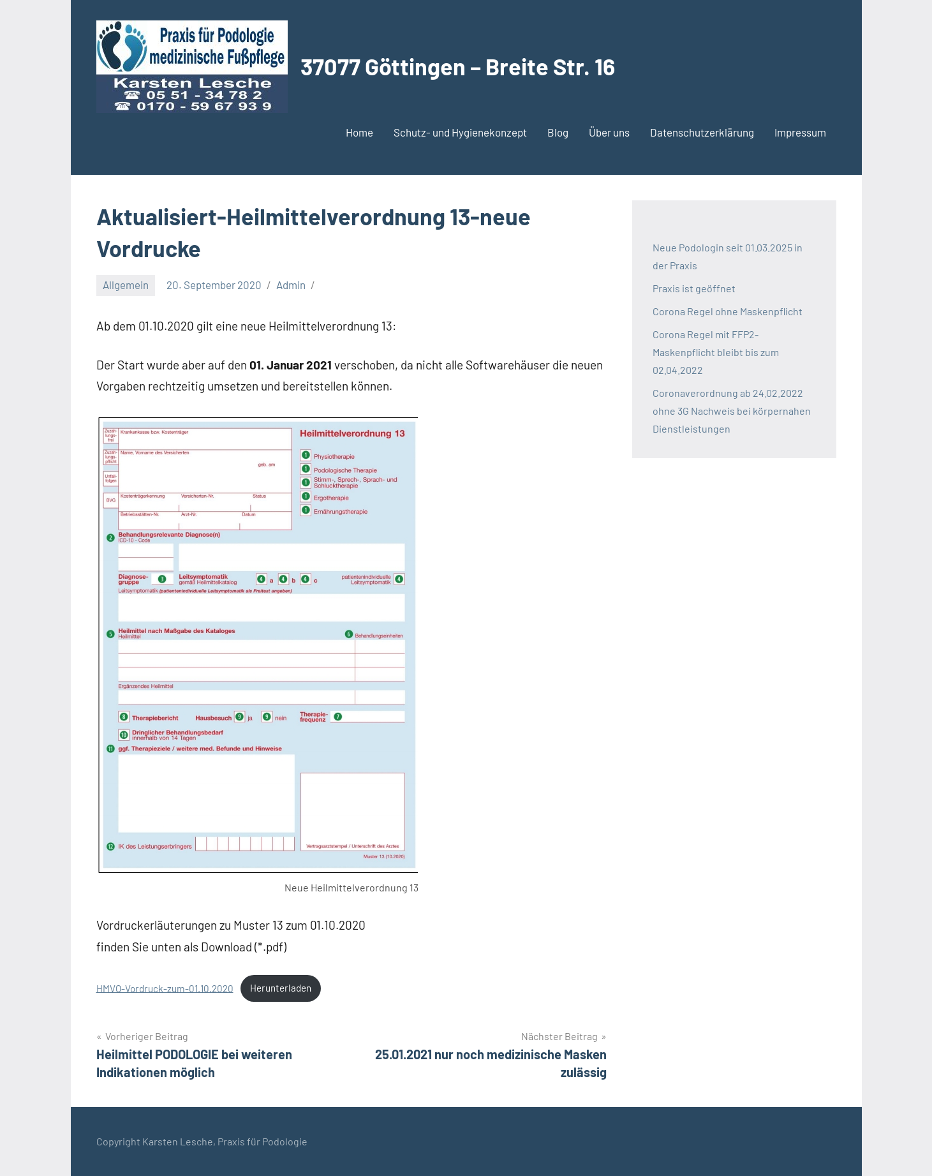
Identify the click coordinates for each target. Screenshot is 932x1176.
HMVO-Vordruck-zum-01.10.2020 (164, 988)
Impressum (800, 132)
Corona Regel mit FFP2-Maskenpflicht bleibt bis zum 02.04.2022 (716, 352)
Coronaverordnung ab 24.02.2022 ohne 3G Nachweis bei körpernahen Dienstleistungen (732, 411)
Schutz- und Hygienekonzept (460, 132)
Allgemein (126, 284)
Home (359, 132)
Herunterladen (280, 988)
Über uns (609, 132)
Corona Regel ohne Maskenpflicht (728, 311)
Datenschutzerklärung (702, 132)
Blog (557, 132)
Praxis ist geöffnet (694, 288)
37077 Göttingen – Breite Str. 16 (457, 66)
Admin (291, 284)
